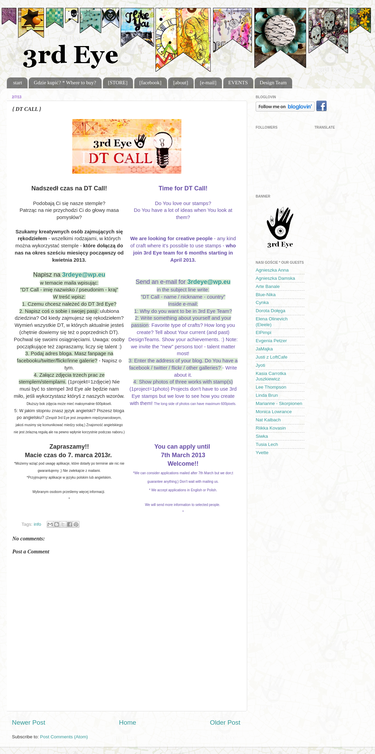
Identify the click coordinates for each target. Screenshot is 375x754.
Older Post (225, 722)
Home (127, 722)
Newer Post (28, 722)
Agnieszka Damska (275, 278)
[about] (180, 82)
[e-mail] (208, 82)
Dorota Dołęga (270, 310)
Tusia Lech (267, 444)
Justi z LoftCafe (271, 357)
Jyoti (260, 365)
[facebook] (150, 82)
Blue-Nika (266, 294)
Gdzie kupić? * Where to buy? (65, 82)
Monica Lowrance (274, 411)
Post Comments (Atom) (64, 736)
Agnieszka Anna (272, 270)
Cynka (262, 302)
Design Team (273, 82)
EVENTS (238, 82)
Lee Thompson (271, 387)
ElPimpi (263, 332)
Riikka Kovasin (271, 428)
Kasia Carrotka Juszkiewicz (271, 376)
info (37, 524)
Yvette (262, 452)
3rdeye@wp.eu (83, 274)
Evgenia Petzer (271, 340)
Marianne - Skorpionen (279, 403)
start (17, 82)
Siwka (262, 436)
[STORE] (117, 82)
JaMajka (264, 348)
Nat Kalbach (268, 419)
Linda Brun (267, 395)
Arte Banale (268, 286)
